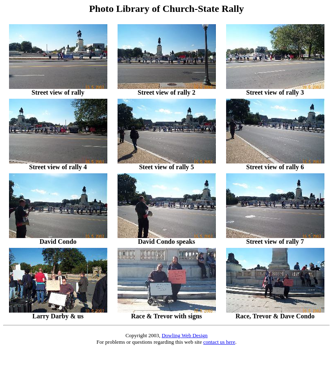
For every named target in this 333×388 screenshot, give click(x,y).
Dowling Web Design (185, 335)
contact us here (219, 342)
